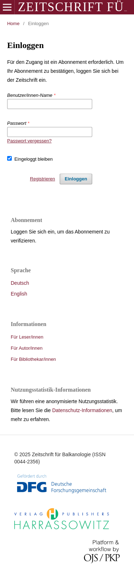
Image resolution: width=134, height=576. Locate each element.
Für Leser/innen (27, 337)
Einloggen (76, 178)
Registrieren (42, 178)
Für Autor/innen (27, 348)
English (19, 294)
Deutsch (20, 283)
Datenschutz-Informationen (82, 410)
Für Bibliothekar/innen (33, 359)
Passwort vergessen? (29, 140)
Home (13, 23)
